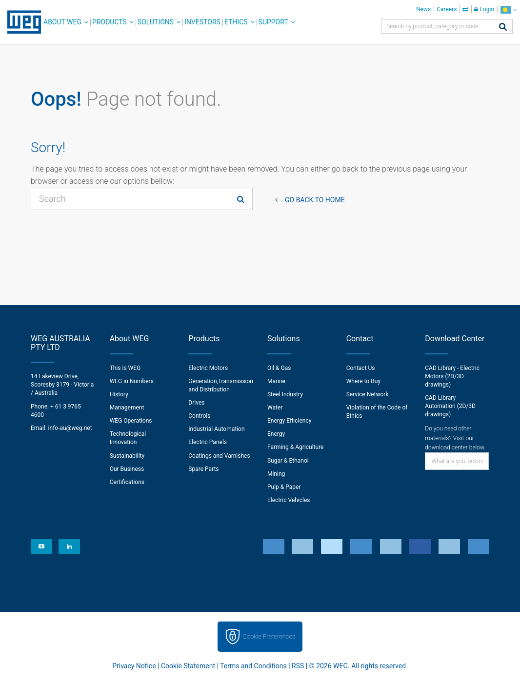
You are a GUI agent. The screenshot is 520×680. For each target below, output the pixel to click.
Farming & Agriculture (295, 447)
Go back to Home (315, 200)
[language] (508, 9)
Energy (276, 433)
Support (273, 22)
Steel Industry (285, 394)
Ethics (236, 22)
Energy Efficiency (289, 420)
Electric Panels (207, 442)
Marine (276, 381)
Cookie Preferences (269, 636)
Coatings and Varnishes (219, 455)
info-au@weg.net (70, 428)
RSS (298, 666)
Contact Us (360, 368)
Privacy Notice (134, 666)
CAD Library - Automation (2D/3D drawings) (450, 406)
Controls (199, 415)
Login (484, 9)
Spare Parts (203, 469)
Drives (196, 402)
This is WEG (125, 368)
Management (127, 407)
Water (274, 407)
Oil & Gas (279, 368)
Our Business (127, 469)
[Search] (503, 27)
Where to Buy (363, 381)
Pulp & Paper (283, 487)
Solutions (156, 22)
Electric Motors (208, 368)
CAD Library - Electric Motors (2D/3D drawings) (452, 376)
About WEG (62, 22)
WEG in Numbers (132, 381)
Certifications (127, 482)
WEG (20, 22)
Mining (276, 473)
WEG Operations (131, 420)
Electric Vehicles (288, 500)
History (119, 394)
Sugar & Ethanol (288, 460)
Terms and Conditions (253, 666)
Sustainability (127, 455)
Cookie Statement (188, 666)
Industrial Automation (216, 429)
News (423, 9)
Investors (202, 22)
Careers (447, 9)
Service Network (367, 394)
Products (109, 22)
